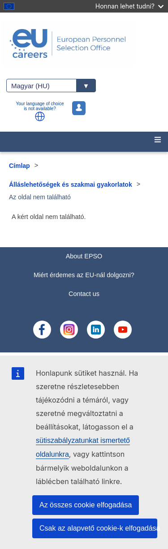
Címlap (19, 165)
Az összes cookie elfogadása (85, 505)
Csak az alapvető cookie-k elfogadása (98, 528)
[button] (39, 116)
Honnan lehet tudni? (129, 6)
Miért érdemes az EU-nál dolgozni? (84, 275)
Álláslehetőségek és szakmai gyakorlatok (70, 184)
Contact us (84, 293)
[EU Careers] (84, 43)
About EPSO (84, 256)
